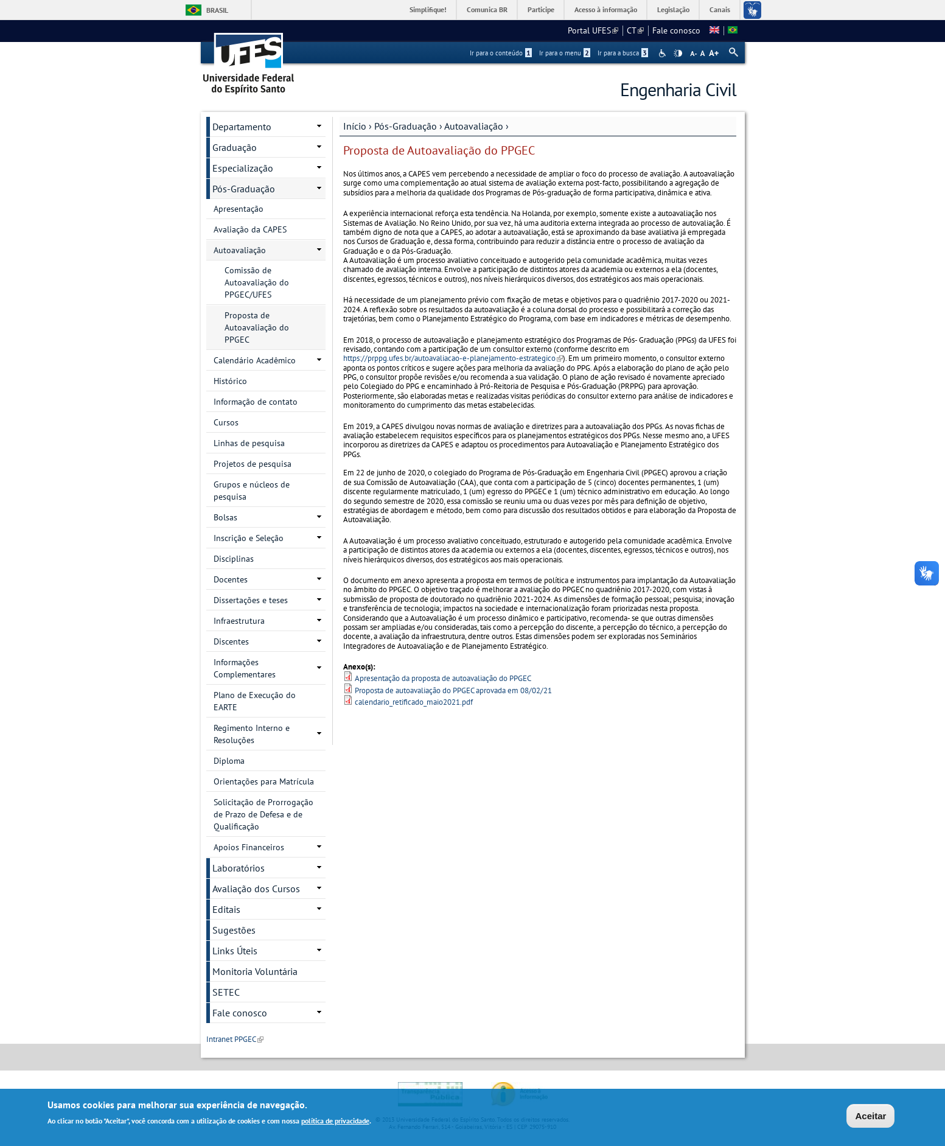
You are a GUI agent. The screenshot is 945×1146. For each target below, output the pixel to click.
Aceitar (870, 1117)
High (678, 53)
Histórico (230, 381)
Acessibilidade (663, 53)
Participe (541, 9)
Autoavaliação (473, 126)
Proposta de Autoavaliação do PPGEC (257, 327)
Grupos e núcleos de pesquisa (252, 490)
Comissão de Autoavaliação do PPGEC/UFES (257, 282)
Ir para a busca (623, 53)
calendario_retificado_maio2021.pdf (414, 702)
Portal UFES (593, 30)
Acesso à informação (605, 9)
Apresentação (238, 208)
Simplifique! (428, 9)
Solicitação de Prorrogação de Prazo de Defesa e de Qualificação (263, 814)
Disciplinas (234, 558)
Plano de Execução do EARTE (255, 701)
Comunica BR (487, 9)
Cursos (226, 422)
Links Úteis (234, 951)
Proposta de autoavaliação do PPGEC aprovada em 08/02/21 (453, 690)
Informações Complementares (245, 668)
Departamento (241, 127)
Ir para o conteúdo (501, 53)
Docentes (231, 579)
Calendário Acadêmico (255, 360)
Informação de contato (256, 401)
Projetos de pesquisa (252, 463)
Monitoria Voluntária (255, 971)
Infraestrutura (239, 620)
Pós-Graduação (405, 126)
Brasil (217, 10)
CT (635, 30)
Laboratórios (238, 868)
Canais (720, 9)
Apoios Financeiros (249, 847)
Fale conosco (676, 30)
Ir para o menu (564, 53)
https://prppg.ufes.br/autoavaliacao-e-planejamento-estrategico (453, 358)
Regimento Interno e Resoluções (252, 734)
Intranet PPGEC (234, 1039)
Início (354, 126)
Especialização (242, 168)
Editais (226, 909)
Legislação (673, 9)
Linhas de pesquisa (249, 443)
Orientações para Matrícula (264, 781)
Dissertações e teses (251, 600)
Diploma (229, 760)
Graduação (234, 147)
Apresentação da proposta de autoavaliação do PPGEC (443, 678)
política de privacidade (335, 1122)
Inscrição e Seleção (249, 538)
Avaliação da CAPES (250, 229)
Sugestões (234, 930)
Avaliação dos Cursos (256, 888)
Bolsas (225, 517)
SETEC (226, 992)
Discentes (231, 641)
